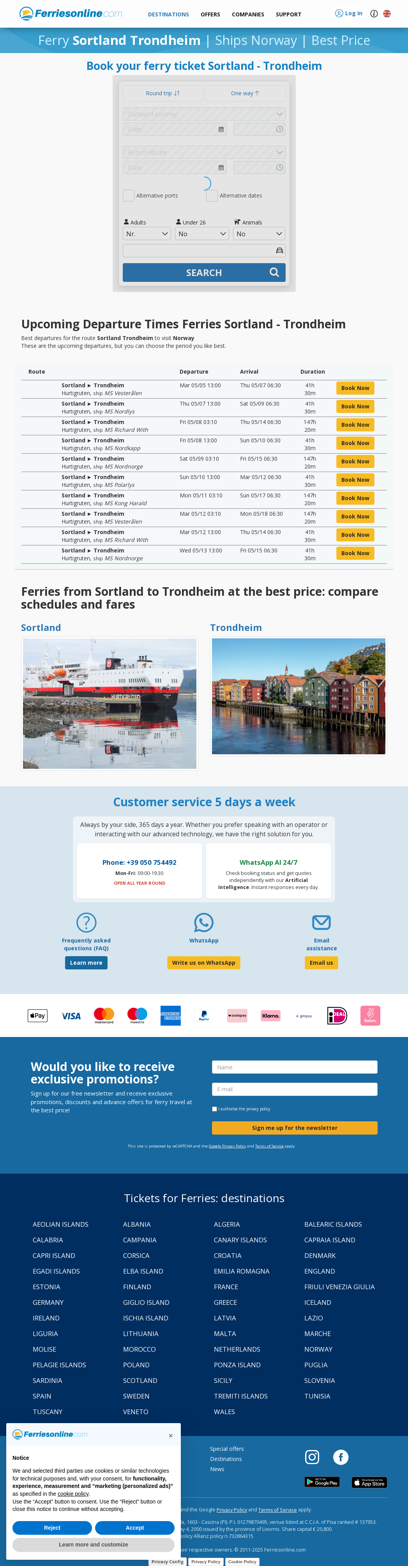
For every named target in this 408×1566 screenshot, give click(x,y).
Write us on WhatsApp (203, 962)
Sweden (136, 1395)
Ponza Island (237, 1364)
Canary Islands (240, 1239)
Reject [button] (52, 1528)
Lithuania (141, 1333)
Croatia (228, 1255)
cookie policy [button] (73, 1494)
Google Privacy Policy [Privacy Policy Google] (227, 1146)
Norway (318, 1349)
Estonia (46, 1286)
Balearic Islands (333, 1224)
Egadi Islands (56, 1271)
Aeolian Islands (60, 1224)
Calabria (48, 1239)
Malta (225, 1333)
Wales (224, 1411)
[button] (288, 14)
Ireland (46, 1317)
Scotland (140, 1380)
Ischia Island (145, 1317)
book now (355, 388)
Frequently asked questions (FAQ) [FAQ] (86, 944)
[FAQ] (86, 925)
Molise (44, 1349)
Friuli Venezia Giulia (339, 1286)
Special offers (227, 1448)
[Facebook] (340, 1457)
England (319, 1271)
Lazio (313, 1317)
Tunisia (317, 1395)
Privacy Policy (232, 1510)
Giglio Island (146, 1302)
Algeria (227, 1224)
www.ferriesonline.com (70, 13)
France (226, 1286)
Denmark (320, 1255)
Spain (42, 1395)
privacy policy (258, 1109)
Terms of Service (269, 1146)
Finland (137, 1286)
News (217, 1469)
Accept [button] (135, 1528)
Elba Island (143, 1271)
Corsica (136, 1255)
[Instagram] (316, 1457)
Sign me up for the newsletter (294, 1127)
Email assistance (321, 944)
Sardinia (47, 1380)
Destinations (226, 1459)
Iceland (317, 1302)
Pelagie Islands (59, 1364)
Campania (140, 1239)
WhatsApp (204, 940)
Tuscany (47, 1411)
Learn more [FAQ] (86, 962)
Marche (317, 1333)
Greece (225, 1302)
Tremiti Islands (241, 1395)
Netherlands (237, 1349)
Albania (137, 1224)
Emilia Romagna (242, 1271)
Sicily (223, 1380)
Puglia (316, 1364)
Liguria (45, 1333)
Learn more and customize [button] (93, 1544)
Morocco (139, 1349)
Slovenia (319, 1380)
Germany (48, 1302)
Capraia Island (329, 1239)
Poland (136, 1364)
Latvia (225, 1317)
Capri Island (54, 1255)
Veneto (135, 1411)
